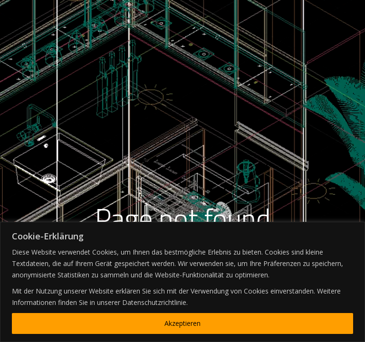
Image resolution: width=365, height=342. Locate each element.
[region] (182, 282)
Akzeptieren (182, 323)
